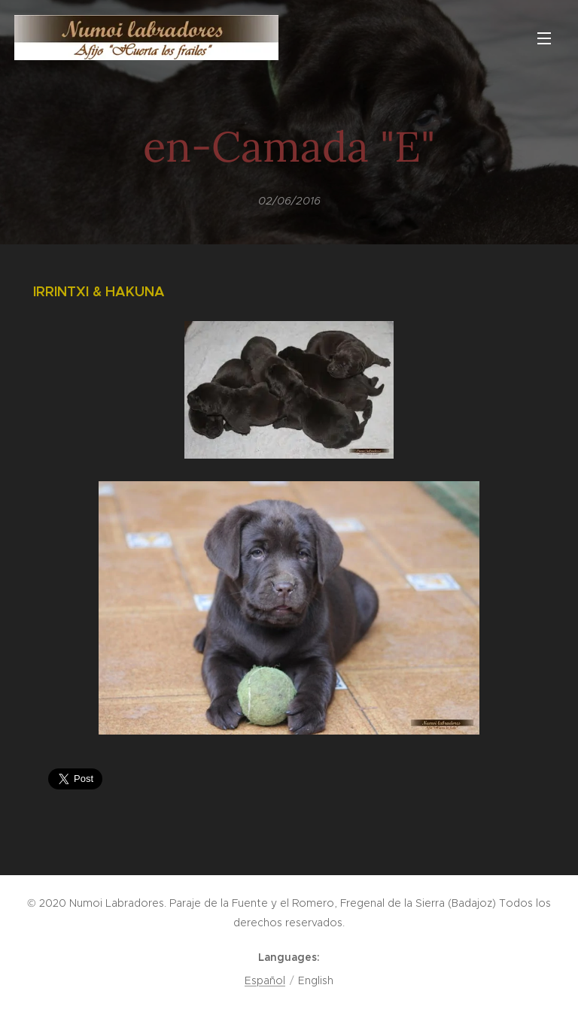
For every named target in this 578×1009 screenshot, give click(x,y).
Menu (544, 38)
